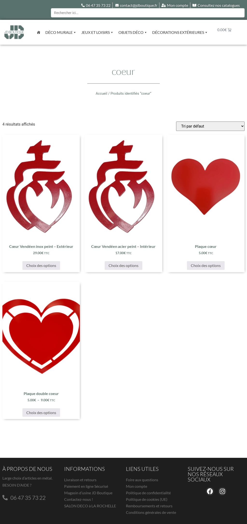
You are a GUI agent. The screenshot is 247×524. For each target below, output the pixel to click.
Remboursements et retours (149, 505)
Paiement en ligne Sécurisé (86, 486)
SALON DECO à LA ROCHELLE (90, 505)
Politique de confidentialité (148, 492)
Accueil (101, 93)
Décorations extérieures (180, 32)
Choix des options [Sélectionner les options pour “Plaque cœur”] (206, 265)
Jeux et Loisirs (97, 32)
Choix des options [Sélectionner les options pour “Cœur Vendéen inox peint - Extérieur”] (41, 265)
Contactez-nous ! (78, 499)
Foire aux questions (142, 479)
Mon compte (136, 486)
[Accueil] (38, 32)
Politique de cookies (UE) (146, 499)
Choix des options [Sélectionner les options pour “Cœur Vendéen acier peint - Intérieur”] (123, 265)
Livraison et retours (80, 479)
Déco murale (60, 32)
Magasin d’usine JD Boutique (88, 492)
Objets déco (132, 32)
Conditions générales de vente (151, 512)
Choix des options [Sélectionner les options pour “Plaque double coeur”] (41, 412)
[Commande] (210, 126)
